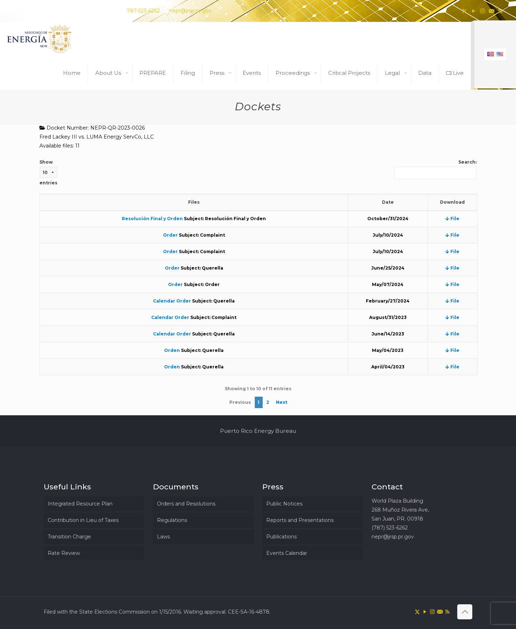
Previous (240, 402)
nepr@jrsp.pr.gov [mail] (190, 11)
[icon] (491, 11)
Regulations (172, 520)
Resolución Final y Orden (152, 218)
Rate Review (64, 553)
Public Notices (284, 503)
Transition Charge (69, 536)
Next (281, 402)
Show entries (48, 172)
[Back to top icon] (464, 611)
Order (170, 235)
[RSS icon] (500, 11)
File (452, 218)
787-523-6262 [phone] (143, 11)
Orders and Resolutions (186, 503)
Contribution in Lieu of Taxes (83, 520)
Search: (435, 169)
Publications (281, 536)
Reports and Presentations (300, 520)
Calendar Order (172, 301)
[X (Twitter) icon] (464, 11)
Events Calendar (286, 553)
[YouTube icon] (473, 11)
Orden (172, 350)
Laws (163, 536)
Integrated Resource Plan (80, 503)
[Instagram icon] (482, 11)
